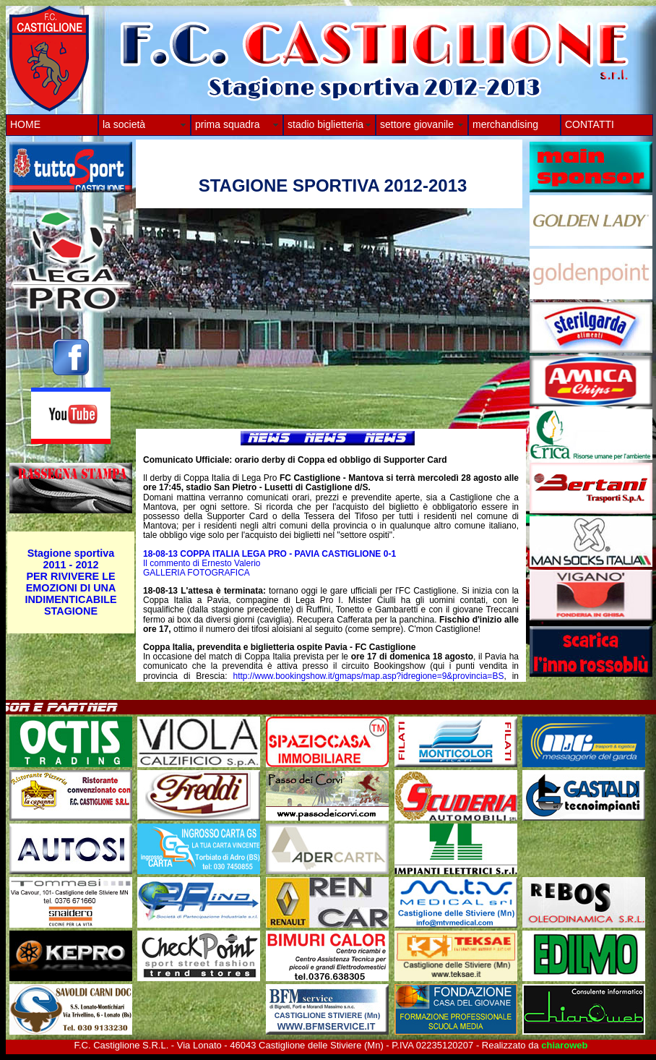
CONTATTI (589, 124)
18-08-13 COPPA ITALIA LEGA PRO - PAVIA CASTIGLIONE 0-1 (269, 554)
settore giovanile (417, 124)
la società (124, 124)
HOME (25, 124)
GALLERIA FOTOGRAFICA (196, 573)
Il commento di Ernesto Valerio (202, 563)
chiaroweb (564, 1045)
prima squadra (227, 124)
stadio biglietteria (325, 124)
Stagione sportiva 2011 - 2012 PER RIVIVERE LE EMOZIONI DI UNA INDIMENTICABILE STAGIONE (70, 582)
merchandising (505, 124)
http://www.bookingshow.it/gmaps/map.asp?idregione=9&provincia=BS (368, 676)
